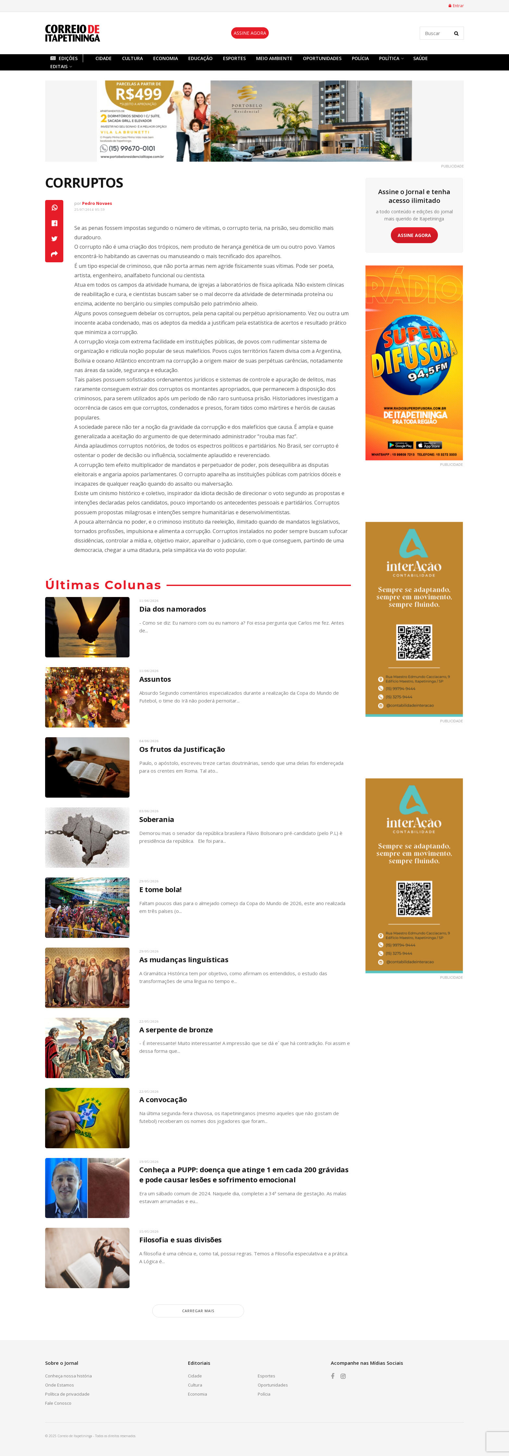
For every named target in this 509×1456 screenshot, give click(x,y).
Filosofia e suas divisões (180, 1239)
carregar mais (198, 1310)
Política (389, 58)
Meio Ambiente (274, 58)
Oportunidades (322, 58)
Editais (59, 66)
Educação (200, 58)
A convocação (163, 1099)
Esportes (234, 58)
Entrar (456, 5)
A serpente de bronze (176, 1029)
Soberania (156, 819)
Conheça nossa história (68, 1376)
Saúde (420, 58)
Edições (64, 58)
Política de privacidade (67, 1394)
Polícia (360, 58)
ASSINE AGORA (250, 33)
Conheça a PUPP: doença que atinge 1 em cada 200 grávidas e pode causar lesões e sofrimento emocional (243, 1174)
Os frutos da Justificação (182, 749)
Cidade (103, 58)
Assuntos (155, 679)
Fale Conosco (58, 1403)
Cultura (132, 58)
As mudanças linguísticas (183, 959)
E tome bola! (160, 889)
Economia (165, 58)
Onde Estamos (59, 1385)
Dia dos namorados (172, 609)
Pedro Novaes (97, 203)
